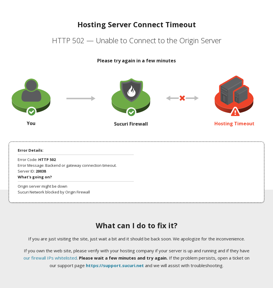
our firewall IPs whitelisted (50, 258)
